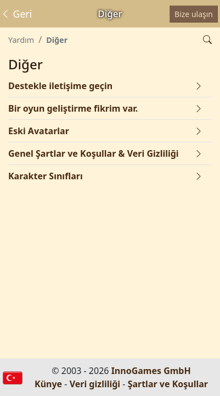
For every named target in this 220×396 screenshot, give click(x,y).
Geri (16, 13)
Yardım (21, 40)
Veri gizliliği (95, 384)
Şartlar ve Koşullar (168, 384)
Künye (48, 384)
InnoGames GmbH (151, 371)
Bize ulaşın (193, 14)
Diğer (56, 40)
